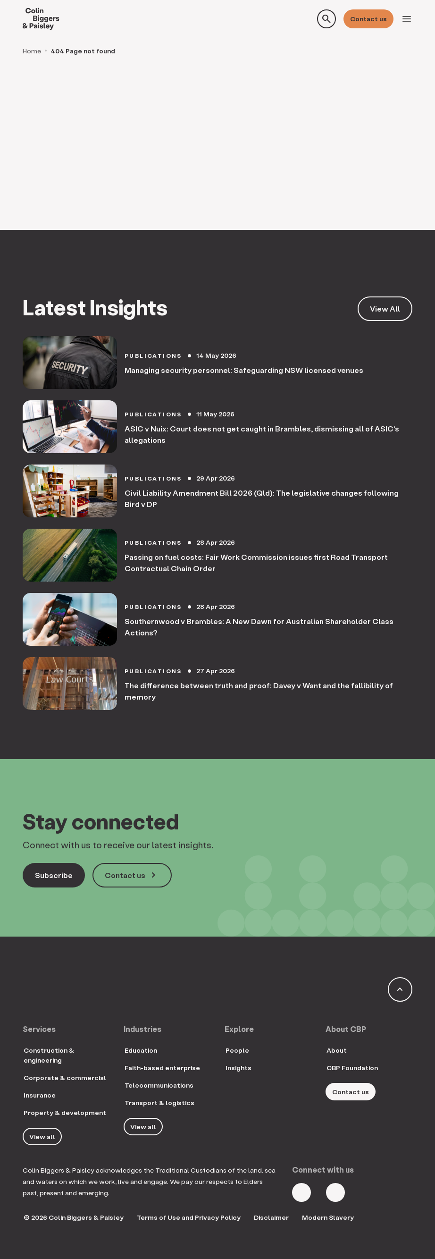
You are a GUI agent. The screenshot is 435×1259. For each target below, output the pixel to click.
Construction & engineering (49, 1055)
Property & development (65, 1112)
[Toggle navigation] (406, 18)
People (237, 1050)
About (336, 1050)
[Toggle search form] (326, 18)
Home (32, 50)
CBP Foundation (352, 1067)
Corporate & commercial (65, 1077)
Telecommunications (159, 1085)
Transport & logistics (159, 1102)
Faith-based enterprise (162, 1067)
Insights (238, 1067)
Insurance (40, 1094)
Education (141, 1050)
